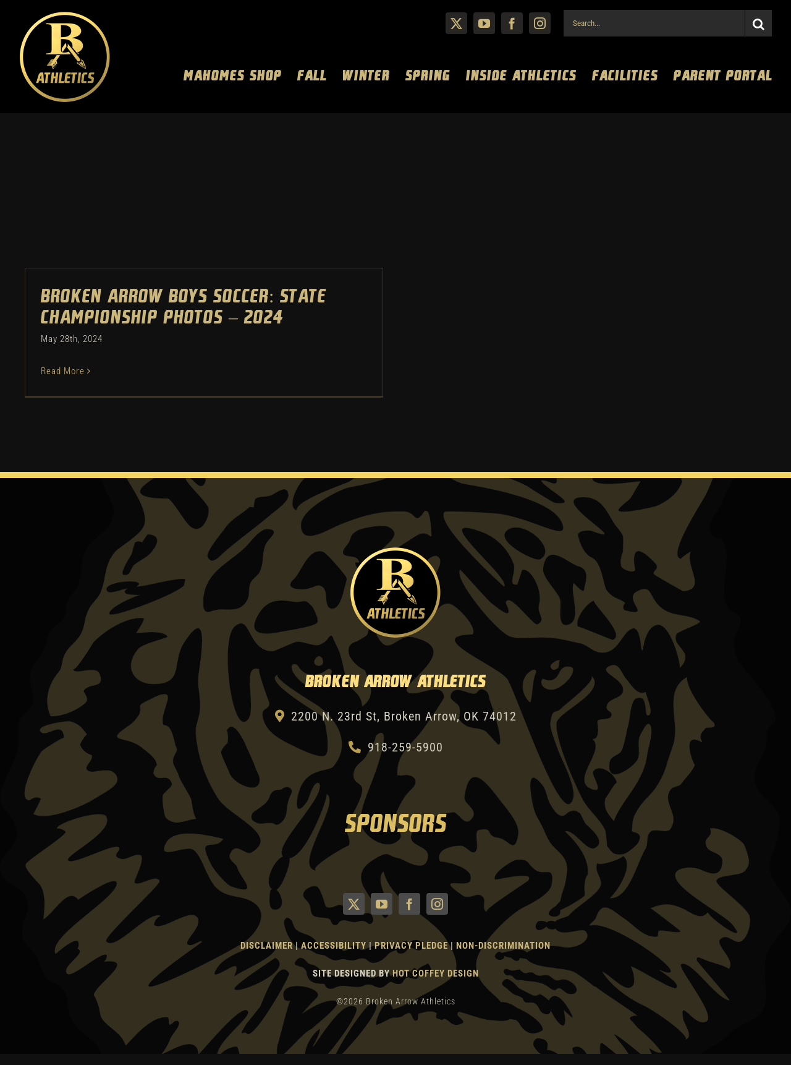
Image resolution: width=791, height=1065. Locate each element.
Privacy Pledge (411, 945)
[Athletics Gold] (65, 16)
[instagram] (540, 23)
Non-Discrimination (503, 945)
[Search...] (654, 23)
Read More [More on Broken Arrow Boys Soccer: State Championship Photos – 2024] (63, 371)
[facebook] (512, 23)
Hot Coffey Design (435, 973)
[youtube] (484, 23)
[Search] (758, 23)
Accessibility (335, 945)
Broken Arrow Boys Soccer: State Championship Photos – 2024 (183, 307)
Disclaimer (266, 945)
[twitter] (456, 23)
